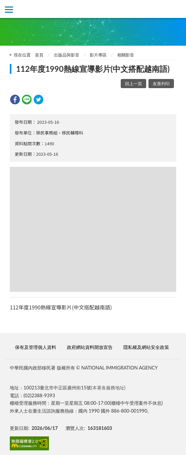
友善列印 (161, 83)
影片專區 (98, 54)
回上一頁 (133, 83)
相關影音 (125, 54)
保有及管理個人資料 (35, 347)
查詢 (177, 9)
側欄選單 (9, 10)
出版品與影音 (66, 54)
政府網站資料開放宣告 (90, 347)
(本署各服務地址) (108, 387)
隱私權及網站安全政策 (146, 347)
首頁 (39, 54)
